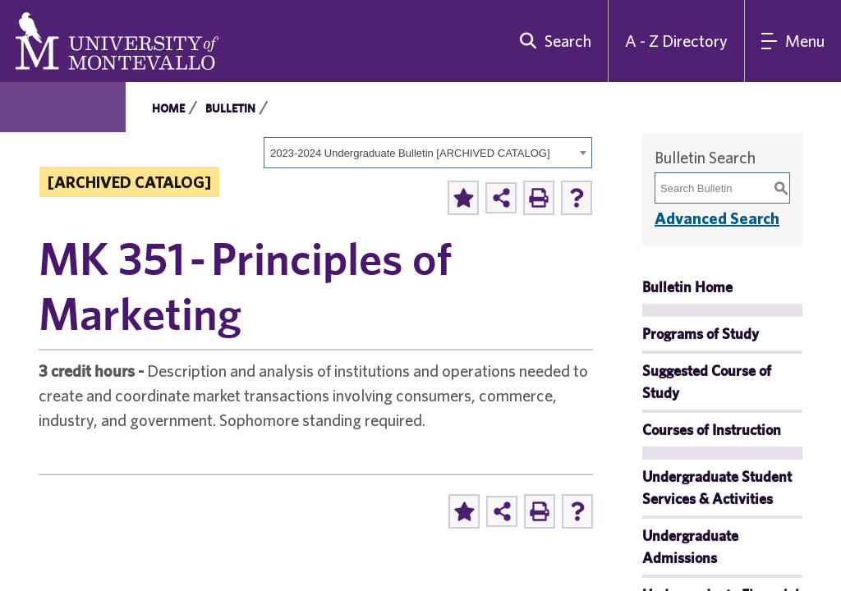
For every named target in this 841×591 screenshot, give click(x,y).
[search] (552, 41)
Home (168, 108)
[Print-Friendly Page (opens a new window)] (538, 198)
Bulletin (230, 108)
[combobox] (428, 152)
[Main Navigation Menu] (793, 41)
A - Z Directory (676, 40)
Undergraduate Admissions (690, 546)
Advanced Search (717, 217)
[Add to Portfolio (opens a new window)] (463, 198)
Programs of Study (700, 333)
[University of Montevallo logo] (117, 39)
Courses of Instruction (711, 429)
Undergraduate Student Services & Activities (717, 487)
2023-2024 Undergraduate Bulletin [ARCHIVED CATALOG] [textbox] (410, 153)
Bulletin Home (687, 287)
